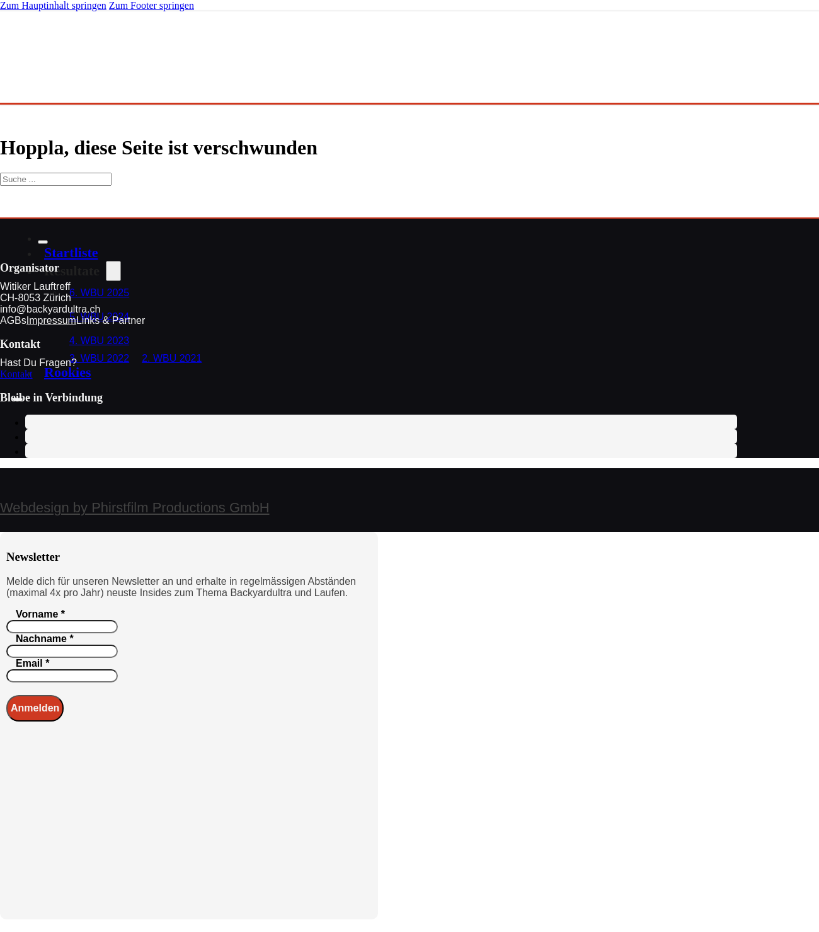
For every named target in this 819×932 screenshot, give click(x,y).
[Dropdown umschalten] (113, 271)
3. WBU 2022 (99, 358)
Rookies (67, 372)
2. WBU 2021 (172, 358)
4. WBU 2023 (99, 340)
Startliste (71, 252)
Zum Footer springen (151, 5)
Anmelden (35, 708)
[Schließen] (43, 242)
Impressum (51, 320)
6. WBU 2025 (99, 292)
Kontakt (16, 374)
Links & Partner (110, 320)
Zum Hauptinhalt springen (53, 5)
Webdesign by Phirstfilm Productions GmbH (135, 507)
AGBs (13, 320)
